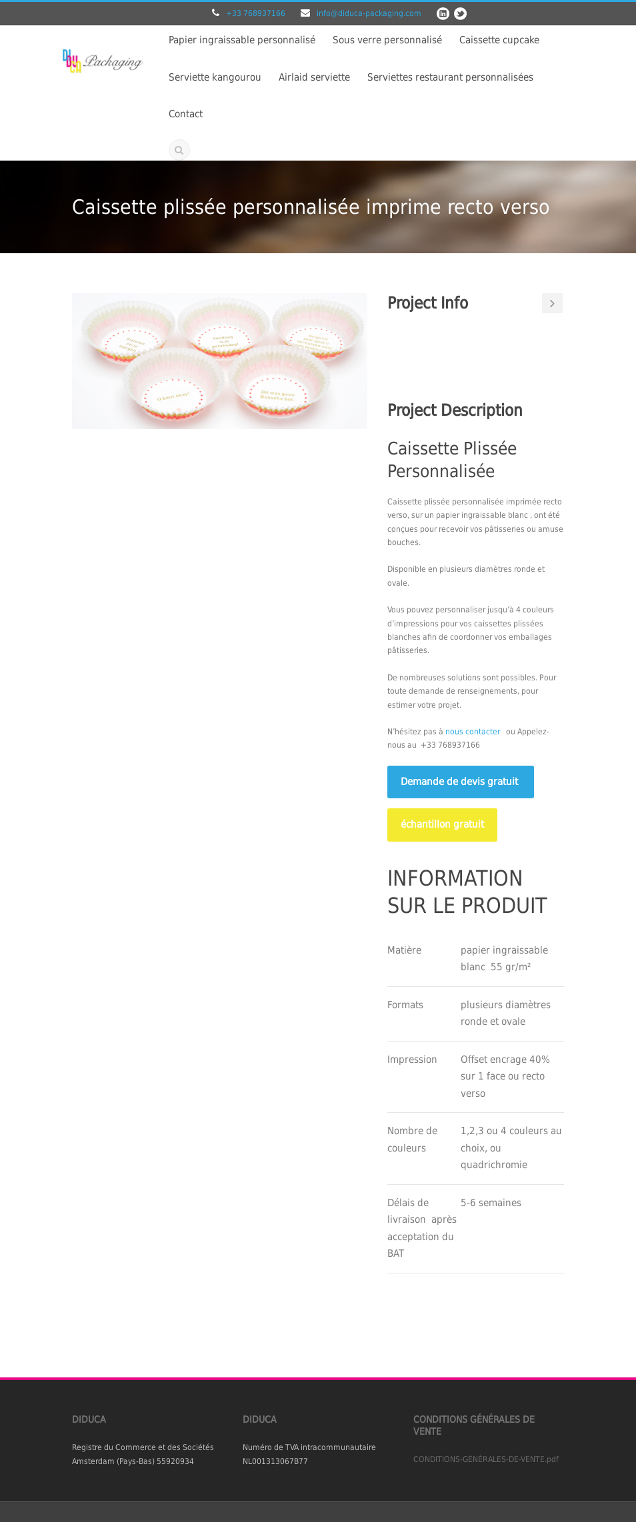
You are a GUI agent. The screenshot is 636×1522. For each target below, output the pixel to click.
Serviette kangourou (215, 77)
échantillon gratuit (442, 824)
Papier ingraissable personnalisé (242, 40)
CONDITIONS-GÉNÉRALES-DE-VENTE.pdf (486, 1459)
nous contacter (472, 731)
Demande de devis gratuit (461, 782)
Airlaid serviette (314, 77)
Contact (186, 114)
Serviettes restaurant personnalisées (450, 77)
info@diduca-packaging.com (369, 13)
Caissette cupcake (499, 40)
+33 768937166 (255, 13)
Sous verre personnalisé (387, 40)
